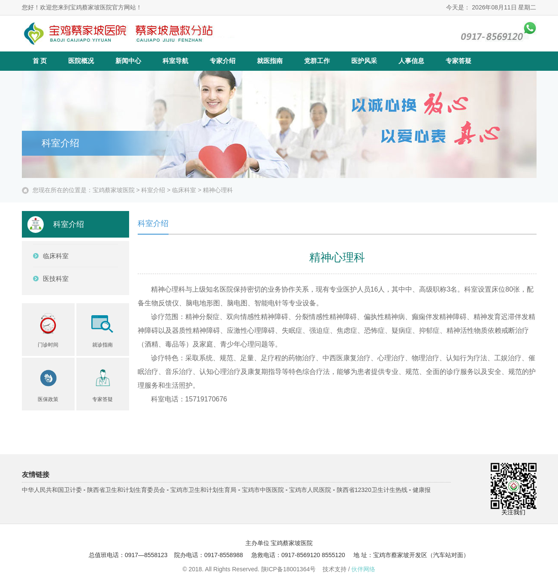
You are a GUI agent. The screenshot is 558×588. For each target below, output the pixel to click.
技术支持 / (349, 569)
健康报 (422, 489)
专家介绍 (222, 60)
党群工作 (317, 60)
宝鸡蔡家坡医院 (114, 190)
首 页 (40, 60)
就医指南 (270, 60)
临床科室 (184, 190)
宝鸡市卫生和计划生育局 (203, 489)
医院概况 (81, 60)
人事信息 (411, 60)
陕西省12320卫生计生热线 (372, 489)
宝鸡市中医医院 (263, 489)
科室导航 (175, 60)
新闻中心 (128, 60)
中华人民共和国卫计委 (52, 489)
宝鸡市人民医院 (310, 489)
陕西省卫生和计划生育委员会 (126, 489)
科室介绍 (153, 190)
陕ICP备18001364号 (288, 569)
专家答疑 (458, 60)
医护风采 (364, 60)
